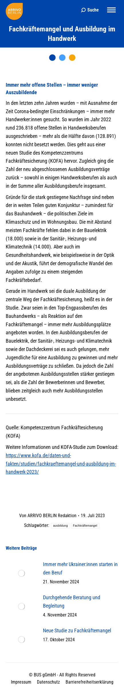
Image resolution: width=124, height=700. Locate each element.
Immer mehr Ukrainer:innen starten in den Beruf (80, 568)
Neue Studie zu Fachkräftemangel (77, 630)
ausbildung (60, 525)
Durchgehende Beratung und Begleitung (71, 601)
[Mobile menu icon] (111, 10)
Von (47, 515)
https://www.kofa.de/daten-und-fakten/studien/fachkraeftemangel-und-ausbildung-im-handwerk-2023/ (61, 463)
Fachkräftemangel (85, 525)
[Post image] (21, 573)
